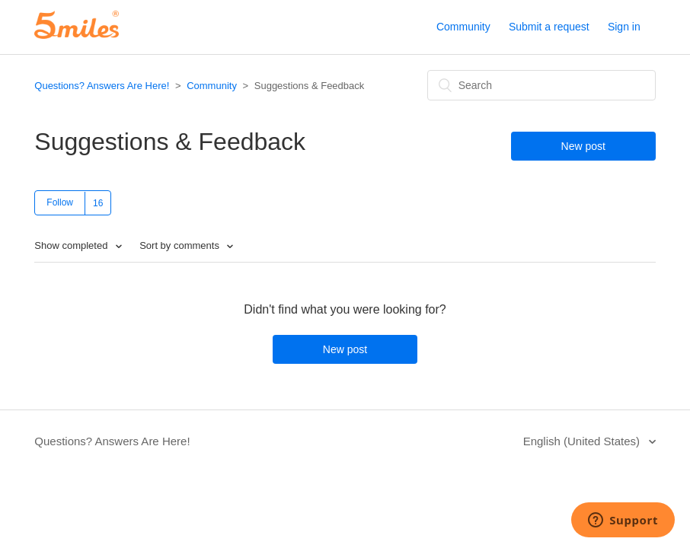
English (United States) (583, 441)
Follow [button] (59, 202)
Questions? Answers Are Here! (101, 85)
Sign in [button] (624, 27)
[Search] (541, 85)
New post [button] (583, 146)
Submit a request (549, 27)
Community (463, 27)
